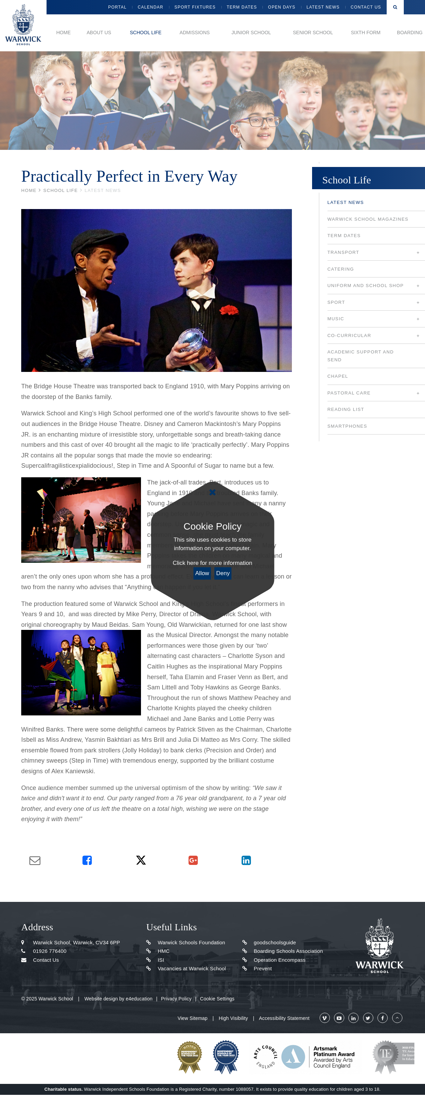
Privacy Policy (176, 998)
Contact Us (40, 960)
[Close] (212, 492)
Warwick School (23, 25)
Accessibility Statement (284, 1018)
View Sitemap (192, 1018)
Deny (223, 573)
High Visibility (233, 1018)
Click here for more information (212, 563)
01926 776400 (43, 951)
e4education (139, 998)
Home (29, 190)
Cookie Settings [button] (217, 998)
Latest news (103, 190)
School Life (60, 190)
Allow (202, 573)
